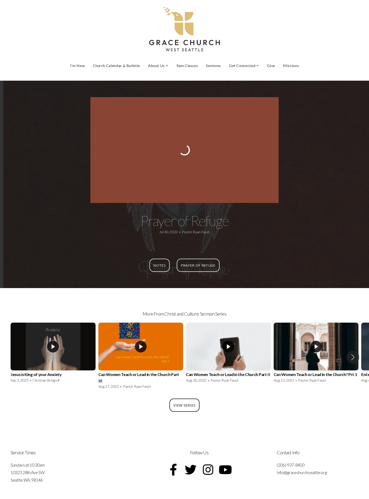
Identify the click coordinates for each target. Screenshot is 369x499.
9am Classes (187, 65)
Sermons (213, 65)
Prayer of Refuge (198, 265)
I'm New (77, 65)
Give (271, 65)
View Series (184, 405)
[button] (353, 357)
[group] (53, 354)
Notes (159, 265)
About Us (158, 65)
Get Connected (244, 65)
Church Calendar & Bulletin (116, 65)
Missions (291, 65)
